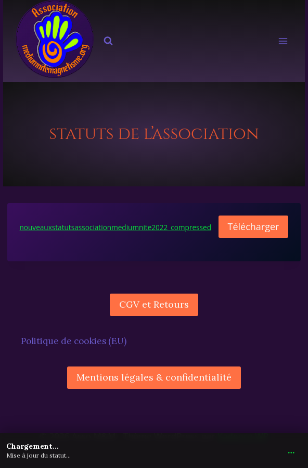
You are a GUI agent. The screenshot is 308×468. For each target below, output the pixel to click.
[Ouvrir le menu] (283, 41)
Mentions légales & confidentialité (154, 377)
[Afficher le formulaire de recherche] (108, 41)
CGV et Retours (154, 304)
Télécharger (253, 226)
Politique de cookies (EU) (73, 341)
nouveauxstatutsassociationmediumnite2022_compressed (116, 227)
